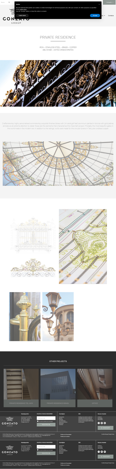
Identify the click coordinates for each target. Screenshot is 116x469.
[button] (99, 4)
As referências (62, 419)
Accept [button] (95, 15)
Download (61, 422)
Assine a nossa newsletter (45, 413)
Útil (79, 413)
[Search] (9, 1)
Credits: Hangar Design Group (108, 433)
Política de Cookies (65, 436)
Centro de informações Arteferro (85, 418)
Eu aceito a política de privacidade (46, 420)
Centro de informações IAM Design (85, 419)
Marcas (60, 417)
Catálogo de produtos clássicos (85, 417)
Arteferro (100, 445)
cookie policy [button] (23, 9)
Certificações (81, 421)
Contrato (61, 418)
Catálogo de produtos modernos (85, 445)
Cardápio (62, 413)
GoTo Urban (100, 418)
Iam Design (100, 417)
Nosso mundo (102, 413)
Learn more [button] (22, 15)
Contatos (111, 14)
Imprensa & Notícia (63, 421)
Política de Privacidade (66, 434)
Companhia (61, 445)
